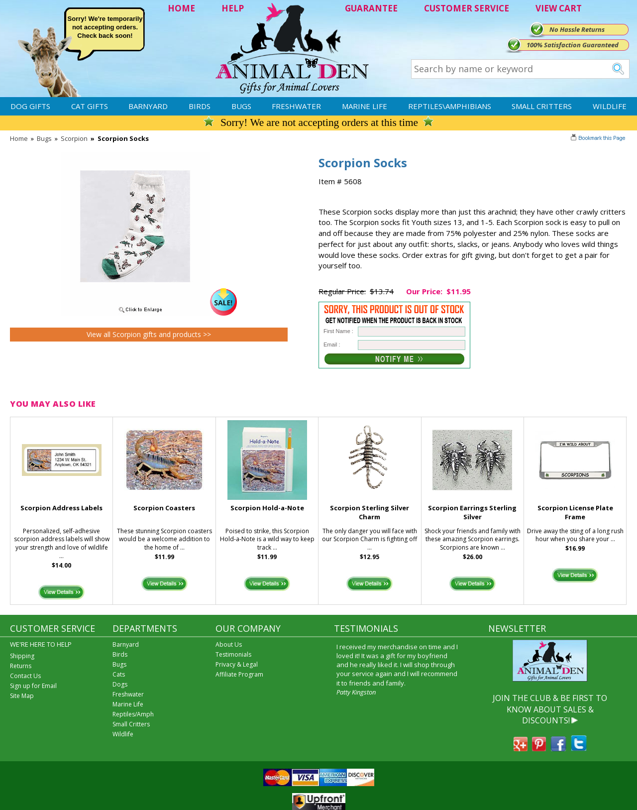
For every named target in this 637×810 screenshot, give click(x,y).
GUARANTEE (371, 8)
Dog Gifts (30, 106)
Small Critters (542, 106)
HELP (232, 8)
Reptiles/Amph (133, 714)
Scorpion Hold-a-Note (267, 507)
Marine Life (364, 106)
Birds (200, 106)
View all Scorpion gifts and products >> (149, 334)
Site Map (22, 696)
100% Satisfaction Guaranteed (573, 44)
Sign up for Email (33, 686)
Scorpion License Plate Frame (575, 512)
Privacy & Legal (236, 664)
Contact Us (25, 676)
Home (19, 138)
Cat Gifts (89, 106)
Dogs (119, 684)
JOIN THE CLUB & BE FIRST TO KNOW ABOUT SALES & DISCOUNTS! (550, 709)
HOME (181, 8)
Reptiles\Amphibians (449, 106)
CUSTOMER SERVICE (466, 8)
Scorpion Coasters (164, 507)
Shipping (22, 656)
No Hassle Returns (577, 29)
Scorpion (74, 138)
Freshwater (296, 106)
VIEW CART (558, 8)
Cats (118, 674)
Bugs (241, 106)
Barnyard (148, 106)
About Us (228, 644)
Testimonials (233, 654)
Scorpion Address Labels (61, 507)
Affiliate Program (239, 674)
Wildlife (610, 106)
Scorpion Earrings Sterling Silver (472, 512)
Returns (20, 666)
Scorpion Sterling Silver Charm (369, 512)
